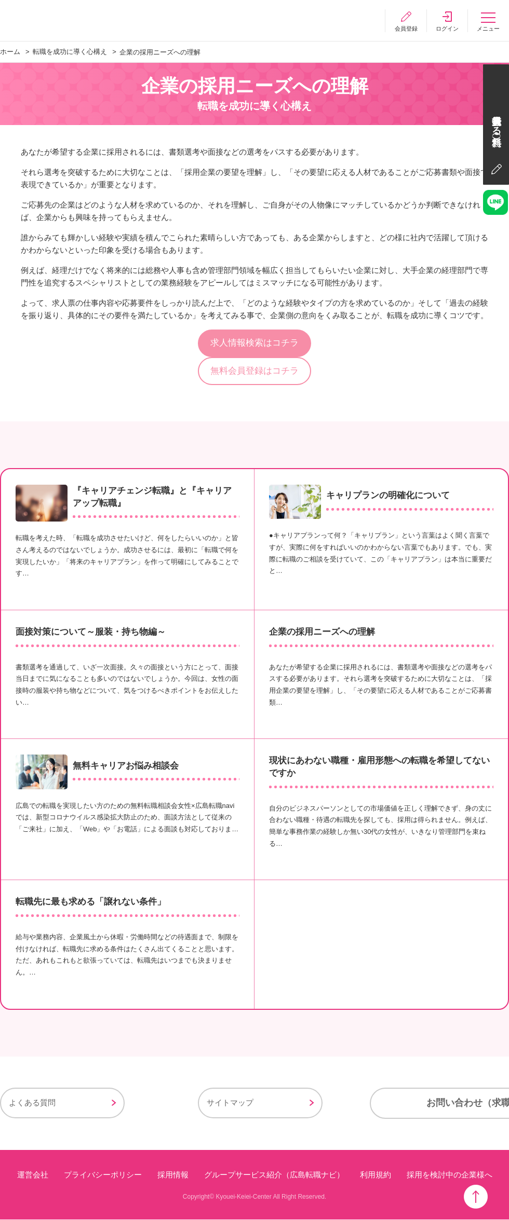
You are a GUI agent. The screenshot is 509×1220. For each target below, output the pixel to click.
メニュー (488, 28)
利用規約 (375, 1175)
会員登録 (405, 28)
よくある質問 (32, 1104)
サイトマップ (167, 1104)
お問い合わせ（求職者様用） (389, 1104)
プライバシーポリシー (103, 1175)
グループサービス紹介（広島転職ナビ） (274, 1175)
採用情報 (173, 1175)
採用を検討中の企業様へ (449, 1175)
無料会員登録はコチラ (254, 371)
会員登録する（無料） (496, 121)
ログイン (446, 28)
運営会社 (32, 1175)
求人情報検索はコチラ (254, 343)
